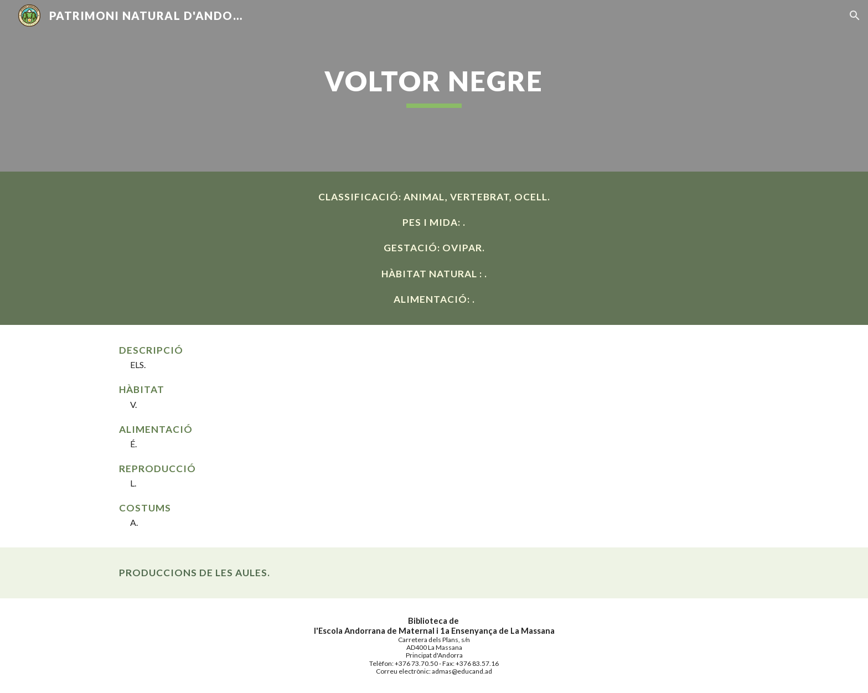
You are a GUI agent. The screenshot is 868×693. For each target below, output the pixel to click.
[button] (854, 15)
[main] (434, 85)
